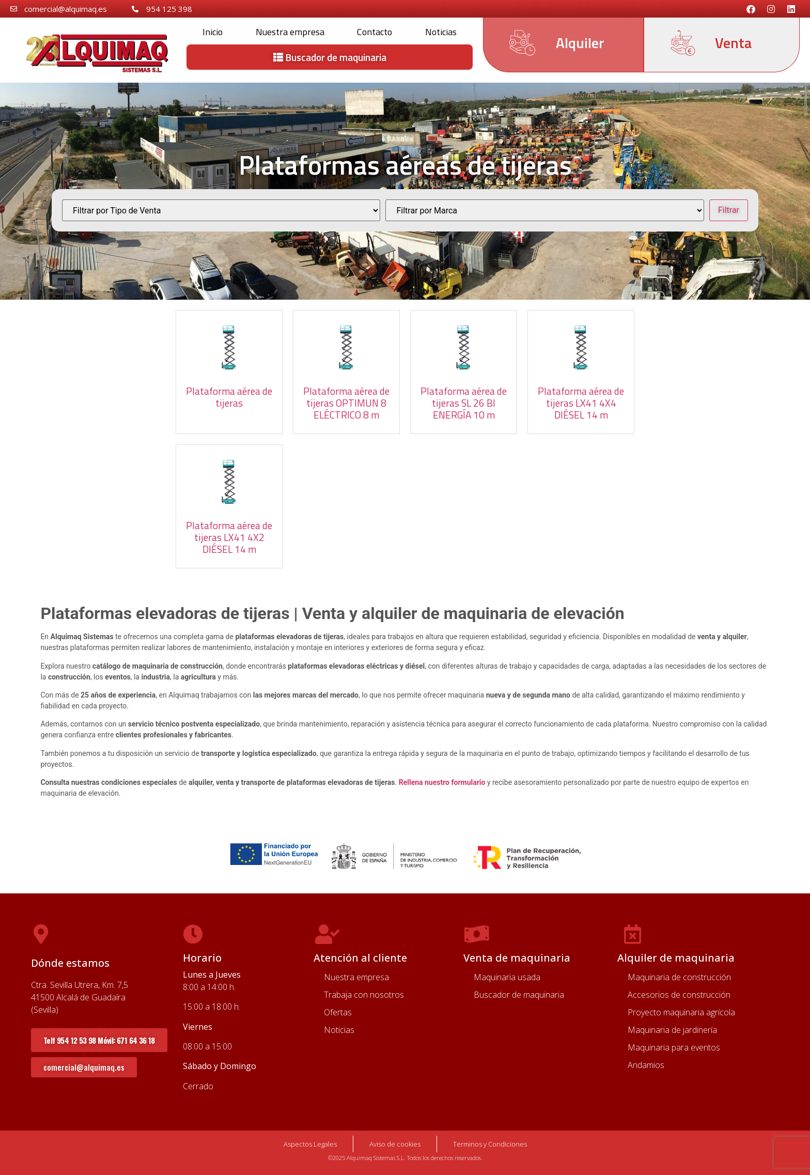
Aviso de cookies (394, 1144)
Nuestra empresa (290, 32)
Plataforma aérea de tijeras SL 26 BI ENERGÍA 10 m (463, 402)
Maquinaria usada (507, 977)
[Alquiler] (522, 43)
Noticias (441, 32)
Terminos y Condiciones (490, 1144)
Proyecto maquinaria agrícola (681, 1012)
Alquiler (580, 43)
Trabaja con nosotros (364, 994)
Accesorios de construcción (679, 994)
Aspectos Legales (310, 1144)
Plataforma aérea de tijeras (229, 396)
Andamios (646, 1065)
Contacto (374, 32)
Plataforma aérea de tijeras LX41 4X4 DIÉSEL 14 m (581, 402)
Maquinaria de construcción (679, 977)
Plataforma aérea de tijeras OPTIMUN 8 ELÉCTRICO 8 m (346, 402)
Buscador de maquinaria (519, 994)
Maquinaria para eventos (674, 1047)
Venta (733, 43)
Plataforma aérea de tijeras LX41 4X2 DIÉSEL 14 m (229, 537)
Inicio (212, 32)
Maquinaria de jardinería (672, 1029)
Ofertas (338, 1012)
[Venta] (683, 43)
